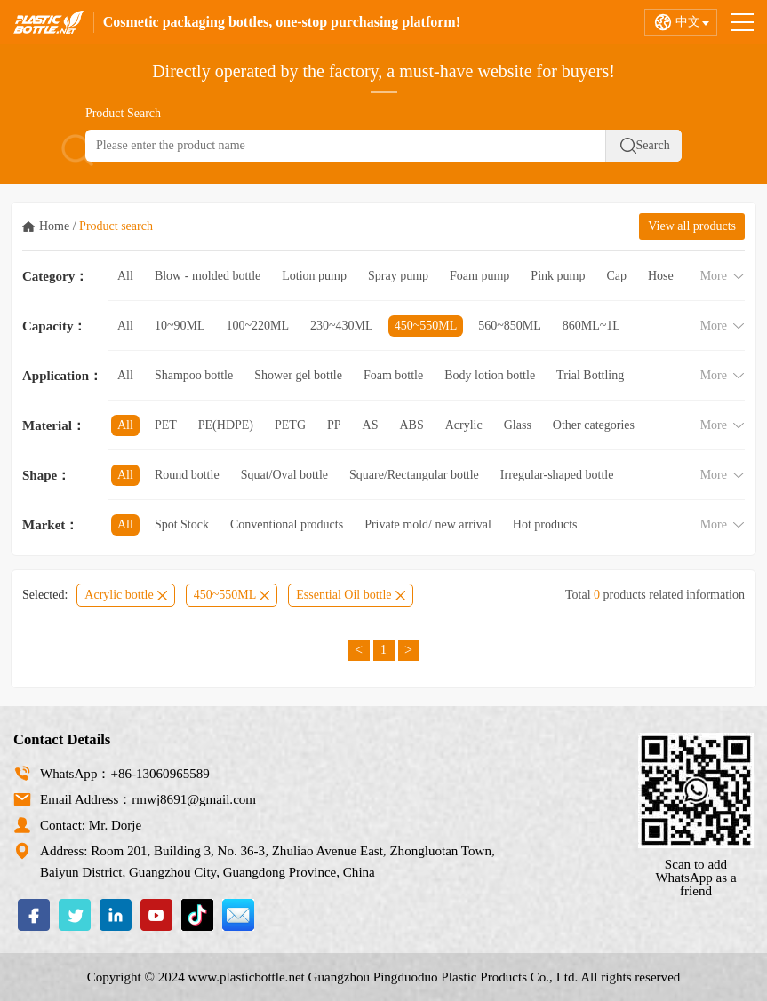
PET (166, 425)
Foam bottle (393, 375)
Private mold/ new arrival (427, 524)
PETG (290, 425)
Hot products (545, 524)
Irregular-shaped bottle (557, 474)
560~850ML (509, 325)
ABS (412, 425)
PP (334, 425)
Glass (517, 425)
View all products (692, 226)
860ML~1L (591, 325)
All (125, 275)
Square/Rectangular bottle (414, 474)
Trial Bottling (590, 375)
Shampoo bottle (194, 375)
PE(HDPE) (225, 425)
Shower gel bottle (298, 375)
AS (371, 425)
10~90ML (180, 325)
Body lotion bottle (489, 375)
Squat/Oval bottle (284, 474)
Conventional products (286, 524)
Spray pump (398, 275)
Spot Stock (182, 524)
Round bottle (187, 474)
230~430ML (341, 325)
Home (54, 226)
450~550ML (426, 325)
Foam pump (479, 275)
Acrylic (464, 425)
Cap (616, 275)
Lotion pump (314, 275)
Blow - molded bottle (207, 275)
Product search (116, 226)
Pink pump (558, 275)
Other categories (594, 425)
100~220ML (257, 325)
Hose (661, 275)
